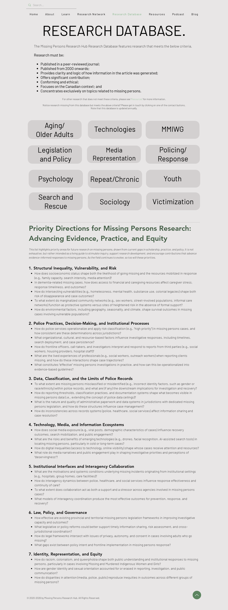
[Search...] (51, 5)
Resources (136, 99)
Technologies (114, 129)
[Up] (197, 595)
